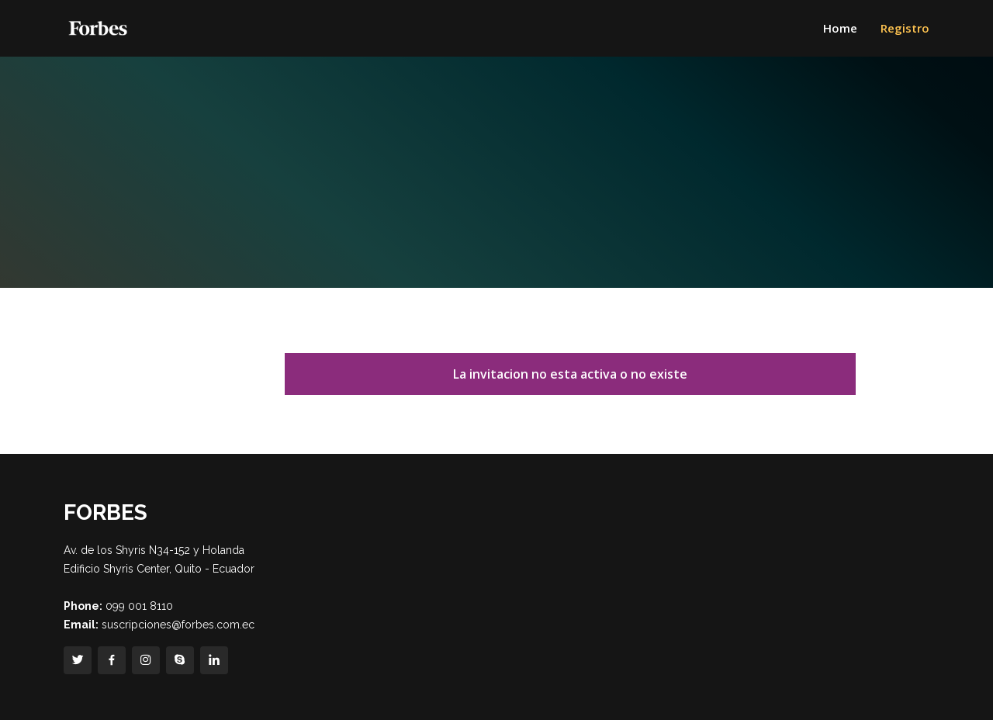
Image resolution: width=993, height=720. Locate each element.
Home (840, 28)
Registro (905, 28)
